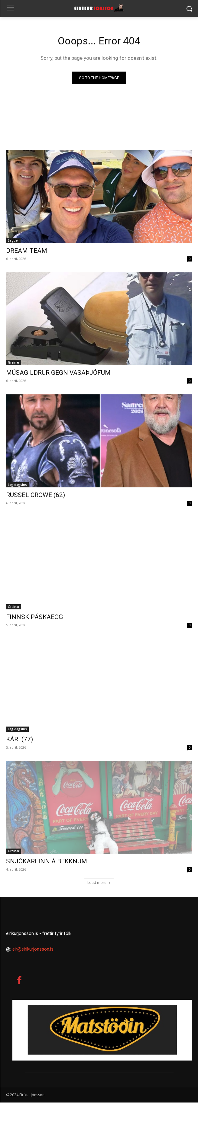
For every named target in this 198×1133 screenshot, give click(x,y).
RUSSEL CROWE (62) (35, 495)
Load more (99, 882)
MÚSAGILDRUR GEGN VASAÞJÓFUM (58, 372)
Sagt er (13, 240)
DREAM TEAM (26, 250)
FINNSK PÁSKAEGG (34, 617)
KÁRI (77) (19, 739)
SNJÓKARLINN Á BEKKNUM (46, 861)
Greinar (13, 362)
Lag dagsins (17, 485)
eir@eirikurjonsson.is (33, 979)
